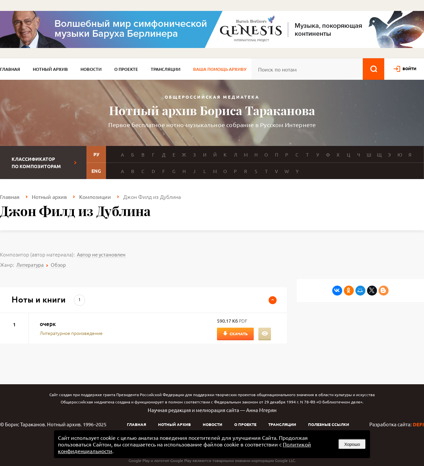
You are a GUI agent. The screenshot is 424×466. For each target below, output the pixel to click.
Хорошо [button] (352, 444)
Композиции (95, 196)
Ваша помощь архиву (219, 69)
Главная (10, 69)
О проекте (126, 69)
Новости (91, 69)
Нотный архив (50, 69)
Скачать (239, 333)
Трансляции (166, 69)
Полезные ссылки (328, 424)
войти (409, 68)
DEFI (418, 424)
